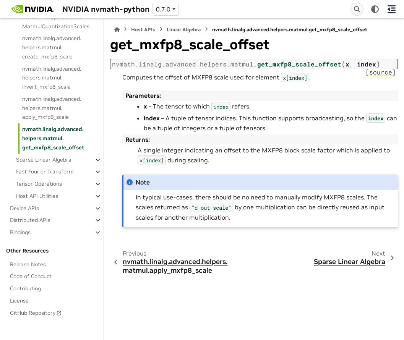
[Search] (356, 9)
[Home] (117, 30)
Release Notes (28, 264)
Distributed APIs (30, 220)
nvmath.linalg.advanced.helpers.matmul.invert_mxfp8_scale (51, 78)
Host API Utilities (37, 196)
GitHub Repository (32, 312)
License (19, 300)
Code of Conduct (31, 276)
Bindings (20, 232)
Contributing (25, 288)
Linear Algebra (184, 29)
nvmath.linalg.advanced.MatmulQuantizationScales (55, 22)
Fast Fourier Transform (45, 171)
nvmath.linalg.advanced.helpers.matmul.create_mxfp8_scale (51, 47)
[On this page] (392, 9)
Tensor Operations (39, 183)
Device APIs (24, 208)
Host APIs (143, 29)
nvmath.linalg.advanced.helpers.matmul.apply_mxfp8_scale (51, 108)
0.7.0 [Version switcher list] (163, 9)
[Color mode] (375, 9)
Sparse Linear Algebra (43, 159)
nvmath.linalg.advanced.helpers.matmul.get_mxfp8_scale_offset (53, 138)
